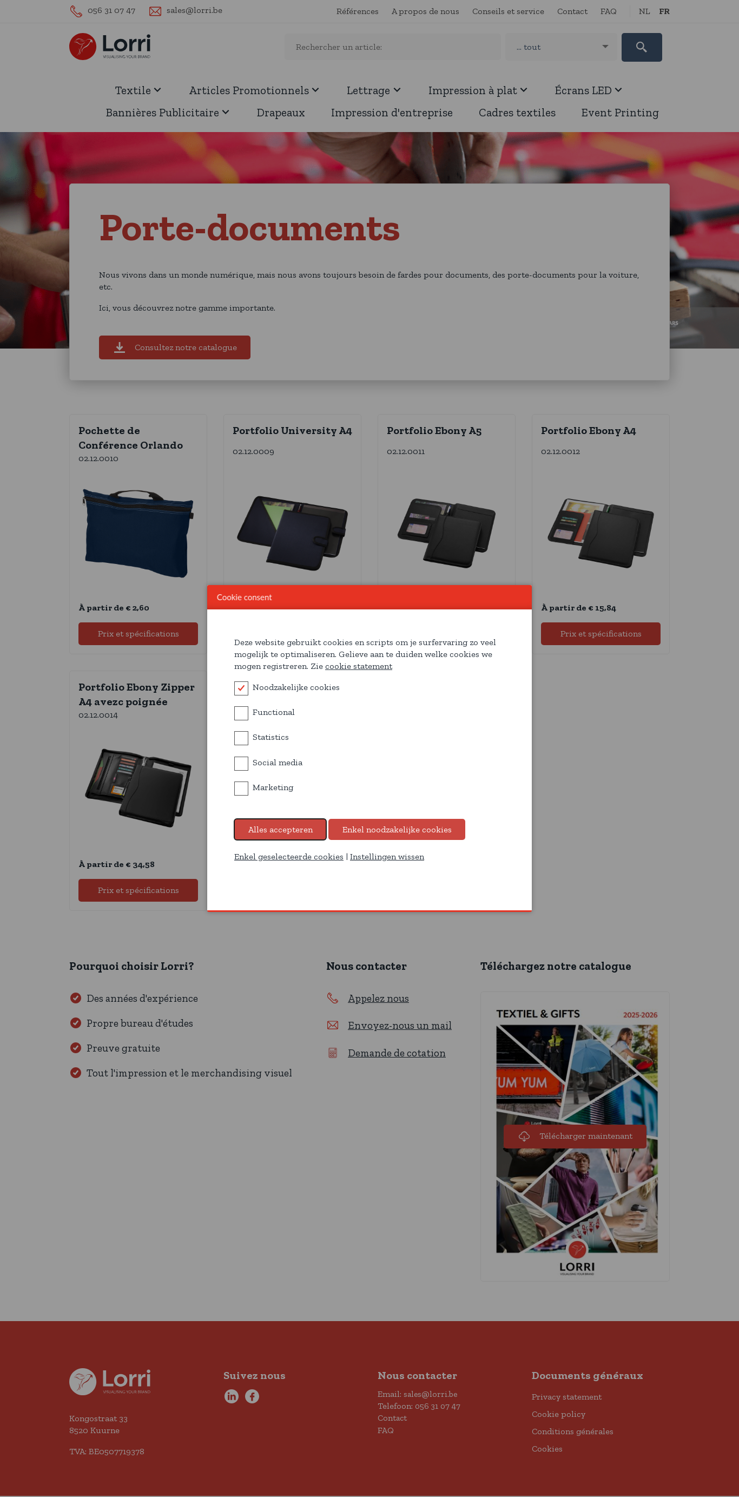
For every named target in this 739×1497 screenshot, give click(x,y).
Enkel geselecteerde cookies (289, 856)
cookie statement (358, 666)
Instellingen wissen (387, 856)
